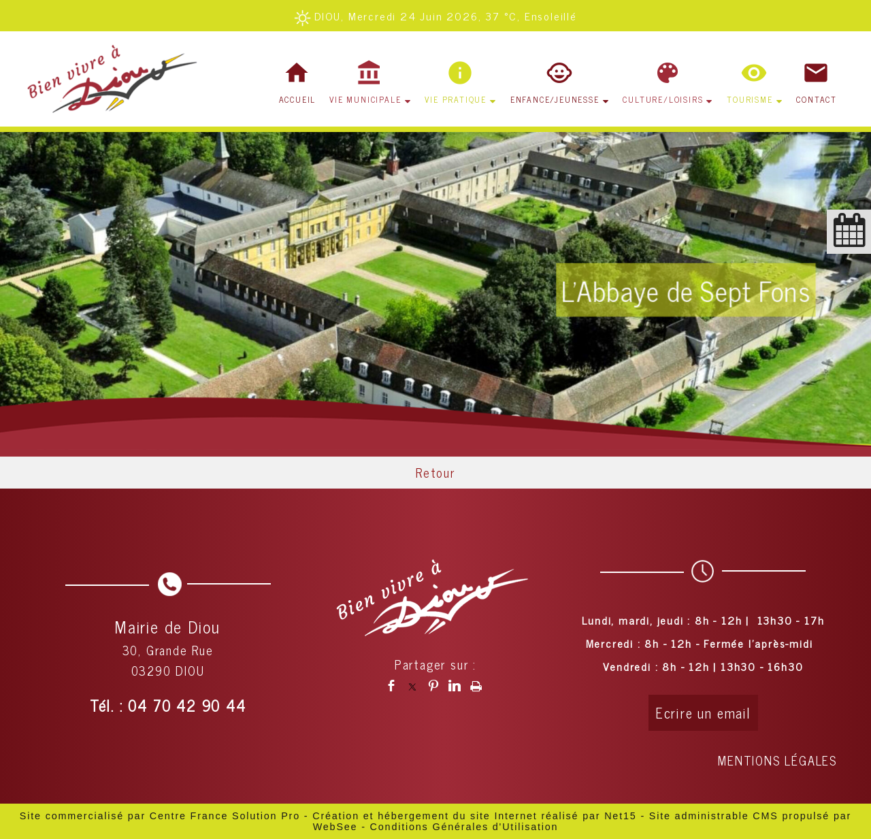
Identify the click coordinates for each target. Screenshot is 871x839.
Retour (435, 472)
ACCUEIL (297, 99)
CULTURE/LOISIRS (663, 99)
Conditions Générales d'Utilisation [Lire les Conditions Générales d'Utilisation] (464, 826)
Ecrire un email (703, 713)
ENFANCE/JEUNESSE (554, 99)
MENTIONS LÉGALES (777, 760)
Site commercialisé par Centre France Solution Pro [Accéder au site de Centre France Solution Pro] (160, 815)
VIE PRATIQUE (456, 99)
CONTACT (816, 99)
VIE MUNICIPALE (365, 99)
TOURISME (749, 99)
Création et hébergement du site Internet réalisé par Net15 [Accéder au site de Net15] (474, 815)
